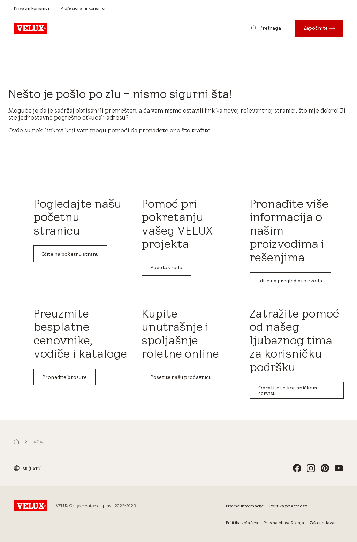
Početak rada (166, 267)
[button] (16, 441)
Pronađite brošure (64, 377)
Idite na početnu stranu (70, 254)
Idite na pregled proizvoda (290, 280)
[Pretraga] (266, 28)
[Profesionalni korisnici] (83, 8)
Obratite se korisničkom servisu (287, 390)
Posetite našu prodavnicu (181, 377)
